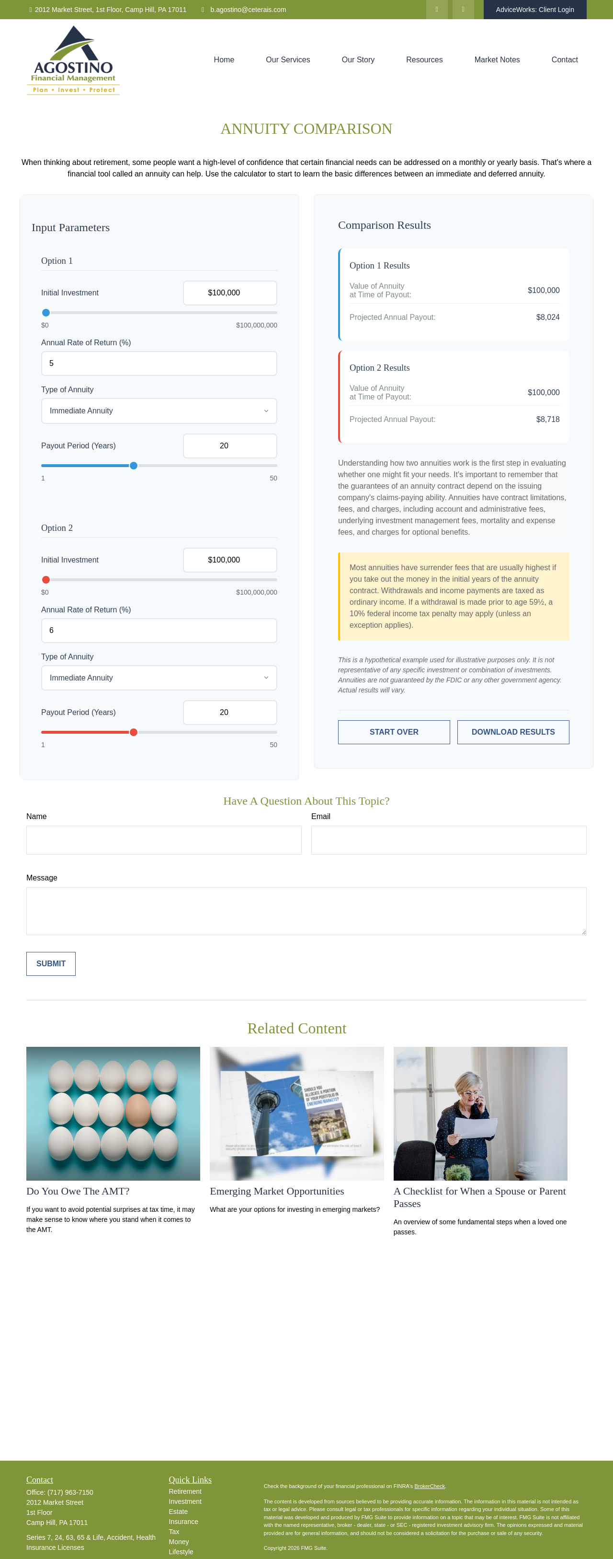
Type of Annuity (67, 390)
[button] (224, 60)
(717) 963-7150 (70, 1492)
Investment (185, 1501)
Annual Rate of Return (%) (86, 343)
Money (179, 1542)
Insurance (183, 1521)
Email (320, 816)
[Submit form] (51, 964)
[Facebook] (463, 9)
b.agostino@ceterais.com (242, 9)
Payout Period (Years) (78, 446)
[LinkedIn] (437, 9)
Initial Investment (70, 293)
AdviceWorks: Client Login (535, 9)
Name (36, 816)
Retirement (185, 1491)
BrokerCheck (429, 1486)
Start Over (394, 732)
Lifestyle (181, 1552)
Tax (174, 1532)
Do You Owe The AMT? (77, 1191)
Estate (178, 1511)
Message (41, 878)
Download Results (513, 732)
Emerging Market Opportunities (277, 1191)
